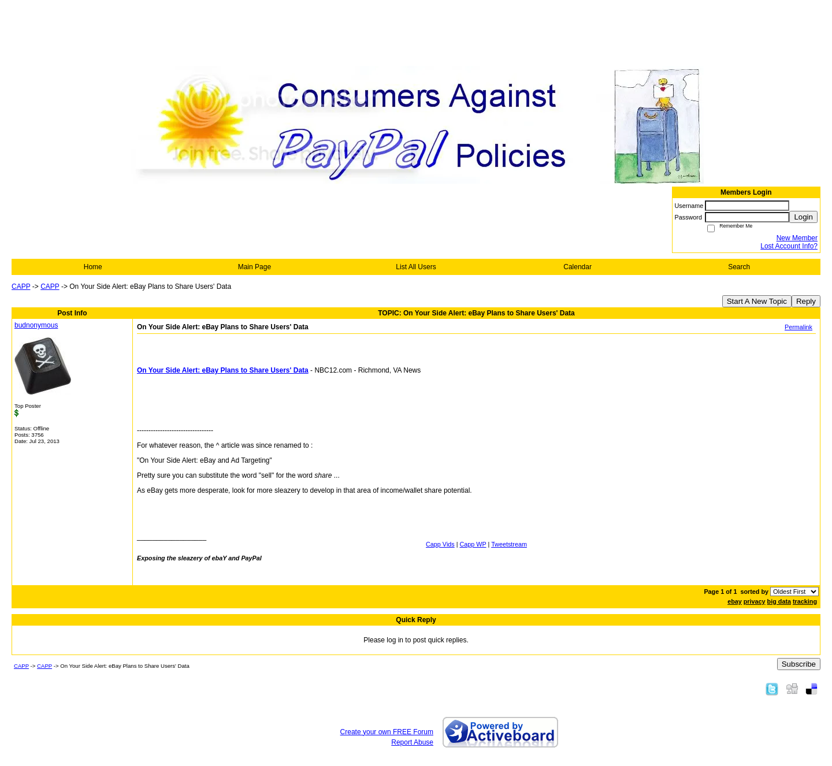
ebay (734, 601)
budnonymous (36, 325)
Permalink (798, 326)
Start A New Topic (757, 301)
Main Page (254, 267)
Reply (806, 301)
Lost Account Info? (789, 246)
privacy (755, 601)
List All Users (416, 267)
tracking (805, 601)
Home (93, 267)
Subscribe (799, 664)
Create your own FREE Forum (386, 732)
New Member (797, 238)
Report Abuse (412, 742)
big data (779, 601)
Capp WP (473, 544)
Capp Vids (440, 544)
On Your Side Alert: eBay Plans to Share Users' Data (223, 370)
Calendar (577, 267)
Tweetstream (509, 544)
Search (739, 267)
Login (803, 217)
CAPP (21, 286)
